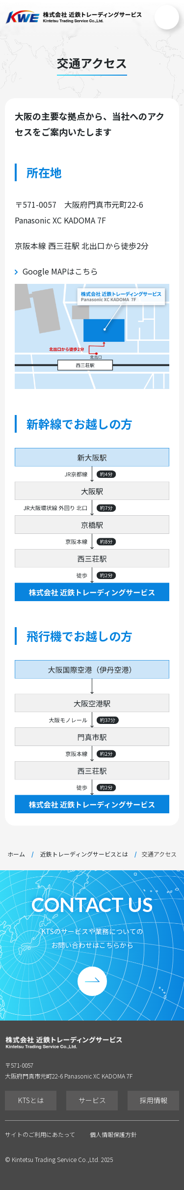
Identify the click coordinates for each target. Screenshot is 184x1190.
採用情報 (153, 1100)
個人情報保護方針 (113, 1134)
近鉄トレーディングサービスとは (84, 854)
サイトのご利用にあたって (40, 1134)
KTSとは (31, 1100)
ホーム (16, 854)
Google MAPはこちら (60, 271)
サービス (92, 1100)
